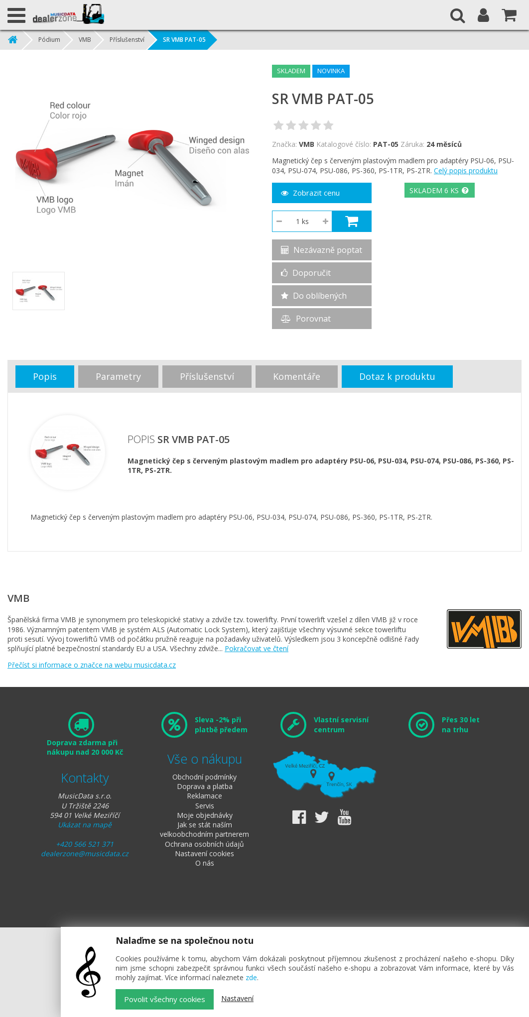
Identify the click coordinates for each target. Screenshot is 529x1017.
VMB (85, 39)
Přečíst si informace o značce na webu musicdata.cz (91, 665)
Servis (204, 805)
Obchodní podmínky (204, 777)
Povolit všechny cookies (164, 999)
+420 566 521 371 (85, 844)
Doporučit (306, 272)
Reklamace (204, 795)
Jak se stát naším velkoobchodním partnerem (204, 829)
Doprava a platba (205, 786)
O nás (204, 863)
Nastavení (237, 998)
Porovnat (306, 318)
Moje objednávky (205, 815)
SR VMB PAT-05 (184, 39)
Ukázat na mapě (85, 824)
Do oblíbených (314, 295)
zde (251, 977)
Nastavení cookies (204, 853)
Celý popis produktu (466, 170)
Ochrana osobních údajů (204, 844)
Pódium (49, 39)
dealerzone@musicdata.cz (85, 853)
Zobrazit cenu (310, 193)
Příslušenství (127, 39)
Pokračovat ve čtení (256, 648)
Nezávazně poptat (321, 249)
